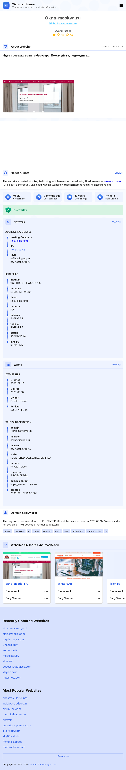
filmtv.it (7, 720)
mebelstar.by (11, 655)
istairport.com (11, 730)
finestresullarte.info (15, 698)
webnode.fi (10, 650)
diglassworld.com (14, 634)
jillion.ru (115, 583)
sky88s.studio (11, 736)
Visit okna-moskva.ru (63, 23)
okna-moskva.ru (113, 181)
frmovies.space (12, 741)
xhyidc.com (10, 672)
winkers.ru (65, 583)
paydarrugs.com (13, 639)
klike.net (8, 661)
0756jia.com (10, 644)
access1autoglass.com (17, 666)
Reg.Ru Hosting (19, 240)
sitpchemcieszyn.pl (15, 628)
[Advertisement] (63, 67)
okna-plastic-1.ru (17, 583)
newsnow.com (12, 677)
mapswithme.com (14, 747)
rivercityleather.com (15, 714)
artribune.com (12, 709)
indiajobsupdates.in (15, 703)
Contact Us (63, 756)
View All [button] (119, 172)
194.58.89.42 (18, 249)
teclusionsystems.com (17, 725)
